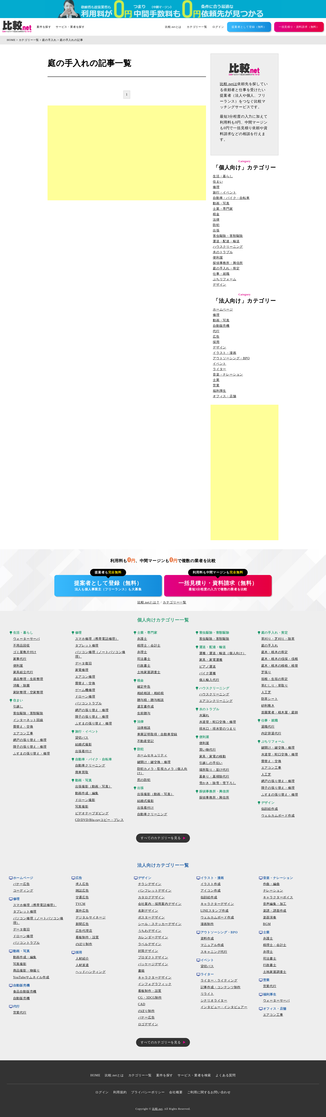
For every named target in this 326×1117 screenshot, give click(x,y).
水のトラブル (223, 252)
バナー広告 (21, 884)
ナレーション (273, 890)
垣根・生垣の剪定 (274, 679)
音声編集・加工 (275, 904)
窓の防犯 (144, 780)
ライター (219, 369)
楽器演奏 (269, 917)
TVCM (81, 904)
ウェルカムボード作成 (278, 815)
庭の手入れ (49, 40)
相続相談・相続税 (150, 693)
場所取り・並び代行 (214, 769)
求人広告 (82, 884)
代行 (216, 331)
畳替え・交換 (23, 726)
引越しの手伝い (211, 763)
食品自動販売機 (25, 991)
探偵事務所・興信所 (228, 263)
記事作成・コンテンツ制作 (221, 987)
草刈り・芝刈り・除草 (278, 638)
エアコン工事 (23, 733)
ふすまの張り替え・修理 (31, 753)
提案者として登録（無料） (249, 26)
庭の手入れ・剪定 (226, 268)
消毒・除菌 (21, 685)
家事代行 (19, 659)
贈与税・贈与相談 (150, 700)
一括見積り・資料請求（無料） (299, 26)
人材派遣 (82, 965)
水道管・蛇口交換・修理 (217, 722)
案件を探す (44, 26)
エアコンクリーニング (216, 701)
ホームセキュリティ (152, 755)
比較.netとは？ (148, 602)
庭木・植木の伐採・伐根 (279, 659)
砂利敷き (268, 705)
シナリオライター (214, 1000)
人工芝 (266, 692)
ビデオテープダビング (92, 813)
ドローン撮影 (85, 800)
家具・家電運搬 (211, 659)
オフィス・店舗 (224, 396)
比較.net (157, 1108)
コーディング (23, 890)
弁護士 (142, 638)
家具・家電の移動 (212, 756)
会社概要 (175, 1092)
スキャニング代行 (214, 951)
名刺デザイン (148, 910)
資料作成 (207, 938)
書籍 (141, 970)
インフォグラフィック (155, 984)
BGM (267, 924)
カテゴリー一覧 (197, 26)
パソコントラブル (88, 703)
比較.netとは (173, 26)
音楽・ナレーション (228, 374)
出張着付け (83, 751)
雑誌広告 (82, 890)
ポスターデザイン (151, 917)
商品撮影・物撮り (26, 970)
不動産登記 (145, 741)
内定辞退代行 (271, 733)
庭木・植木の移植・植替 (279, 665)
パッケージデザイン (153, 964)
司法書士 (144, 659)
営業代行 (19, 1012)
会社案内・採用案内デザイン (160, 904)
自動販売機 (221, 325)
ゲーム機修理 (85, 690)
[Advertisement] (127, 152)
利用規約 (120, 1092)
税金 (216, 214)
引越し (18, 706)
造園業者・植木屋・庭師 (279, 712)
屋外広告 (82, 910)
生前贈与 (144, 713)
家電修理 (82, 670)
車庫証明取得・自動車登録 (157, 734)
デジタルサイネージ (91, 917)
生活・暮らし (223, 176)
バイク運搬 (207, 673)
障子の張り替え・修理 (30, 746)
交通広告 (82, 897)
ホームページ (223, 309)
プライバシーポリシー (148, 1092)
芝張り (266, 672)
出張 (216, 230)
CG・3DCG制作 (150, 997)
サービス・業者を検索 (194, 1075)
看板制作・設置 (87, 937)
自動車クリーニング (90, 765)
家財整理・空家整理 (28, 692)
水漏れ (204, 715)
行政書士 (144, 665)
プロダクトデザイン (153, 957)
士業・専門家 (223, 208)
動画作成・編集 (87, 793)
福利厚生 (219, 391)
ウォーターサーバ (26, 638)
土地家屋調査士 (149, 672)
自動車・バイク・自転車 (231, 198)
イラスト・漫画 (224, 353)
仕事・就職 (221, 274)
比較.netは (228, 84)
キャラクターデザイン (155, 977)
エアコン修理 (85, 676)
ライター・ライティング (219, 980)
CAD (141, 1004)
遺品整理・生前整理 (28, 679)
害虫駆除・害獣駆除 (228, 236)
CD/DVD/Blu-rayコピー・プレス (99, 820)
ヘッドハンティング (91, 972)
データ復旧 (83, 663)
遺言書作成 (145, 706)
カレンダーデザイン (153, 937)
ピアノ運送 (207, 666)
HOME (11, 40)
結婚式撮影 (83, 744)
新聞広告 (82, 924)
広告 (216, 336)
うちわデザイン (150, 930)
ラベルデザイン (150, 944)
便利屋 (218, 257)
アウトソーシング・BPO (231, 358)
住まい (218, 181)
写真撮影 (82, 806)
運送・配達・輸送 (226, 241)
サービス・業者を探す (70, 26)
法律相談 (144, 727)
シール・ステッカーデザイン (160, 924)
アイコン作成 (211, 890)
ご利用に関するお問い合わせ (209, 1092)
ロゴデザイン (148, 1024)
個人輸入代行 (209, 680)
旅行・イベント (224, 192)
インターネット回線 (28, 720)
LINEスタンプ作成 (215, 910)
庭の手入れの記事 (71, 40)
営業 (216, 385)
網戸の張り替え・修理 (30, 740)
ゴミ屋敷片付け (25, 652)
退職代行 (268, 726)
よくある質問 (226, 1075)
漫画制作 (207, 924)
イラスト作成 (211, 884)
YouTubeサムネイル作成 (31, 977)
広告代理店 (84, 930)
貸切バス (82, 737)
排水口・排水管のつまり (217, 728)
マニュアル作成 (212, 945)
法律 (216, 219)
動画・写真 (221, 203)
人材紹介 (82, 958)
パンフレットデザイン (155, 890)
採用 (216, 342)
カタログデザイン (151, 897)
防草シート (269, 699)
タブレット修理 (87, 645)
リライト (207, 993)
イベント (219, 363)
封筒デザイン (148, 951)
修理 (216, 187)
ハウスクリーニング (228, 246)
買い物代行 (207, 749)
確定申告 (144, 686)
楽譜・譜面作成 (275, 910)
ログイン (218, 26)
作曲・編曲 (271, 884)
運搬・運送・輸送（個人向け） (222, 653)
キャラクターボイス (278, 897)
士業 (216, 380)
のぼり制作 (84, 944)
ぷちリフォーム (224, 279)
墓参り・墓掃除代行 (214, 776)
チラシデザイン (150, 884)
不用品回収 (21, 645)
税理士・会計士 (149, 645)
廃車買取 (82, 772)
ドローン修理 (85, 696)
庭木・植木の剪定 (274, 652)
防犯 (216, 225)
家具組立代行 (23, 672)
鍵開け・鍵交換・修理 (154, 762)
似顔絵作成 (269, 809)
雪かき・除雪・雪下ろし (217, 783)
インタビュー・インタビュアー (224, 1007)
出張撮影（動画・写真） (93, 786)
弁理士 (142, 652)
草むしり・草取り (274, 685)
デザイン (219, 284)
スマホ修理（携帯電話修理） (97, 638)
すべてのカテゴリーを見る (161, 838)
